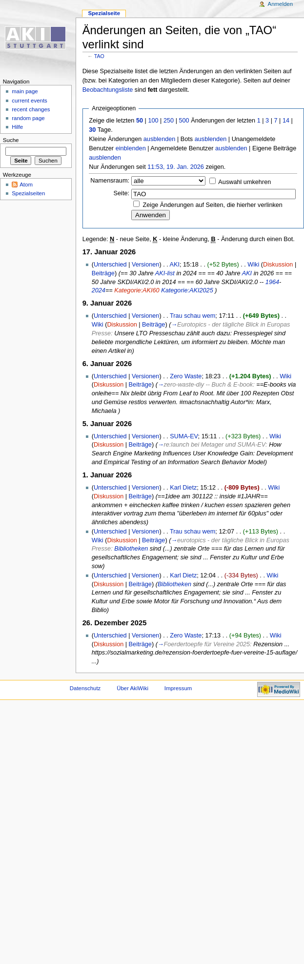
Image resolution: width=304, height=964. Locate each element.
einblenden (131, 148)
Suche (11, 140)
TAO (99, 56)
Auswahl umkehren (244, 182)
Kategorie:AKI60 (136, 290)
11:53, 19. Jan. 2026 (175, 167)
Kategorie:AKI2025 (187, 290)
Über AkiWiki (132, 688)
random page (28, 118)
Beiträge (103, 273)
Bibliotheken (131, 548)
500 (184, 120)
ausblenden (159, 139)
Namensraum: (109, 180)
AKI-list (165, 273)
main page (25, 91)
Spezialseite (104, 13)
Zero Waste (186, 376)
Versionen (145, 264)
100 (153, 120)
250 (168, 120)
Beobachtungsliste (107, 89)
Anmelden (280, 4)
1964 (272, 282)
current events (29, 100)
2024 (98, 290)
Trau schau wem (192, 315)
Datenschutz (85, 688)
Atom (26, 184)
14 (286, 120)
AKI (175, 264)
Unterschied (110, 264)
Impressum (178, 688)
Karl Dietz (183, 487)
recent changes (31, 109)
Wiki (253, 264)
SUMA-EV (184, 436)
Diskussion (278, 264)
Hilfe (17, 127)
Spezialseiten (28, 193)
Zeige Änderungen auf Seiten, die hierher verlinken (213, 205)
